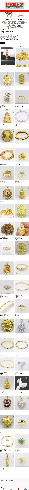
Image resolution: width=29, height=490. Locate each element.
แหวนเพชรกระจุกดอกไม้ (18, 182)
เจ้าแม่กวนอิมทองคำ (3, 469)
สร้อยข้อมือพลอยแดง (3, 164)
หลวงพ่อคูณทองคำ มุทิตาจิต (19, 257)
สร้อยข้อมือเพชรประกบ (18, 125)
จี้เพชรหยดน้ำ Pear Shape (19, 334)
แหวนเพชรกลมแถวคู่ (3, 257)
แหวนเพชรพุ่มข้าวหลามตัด (4, 296)
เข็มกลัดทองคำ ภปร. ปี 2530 (19, 238)
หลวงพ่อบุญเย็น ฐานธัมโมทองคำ (19, 220)
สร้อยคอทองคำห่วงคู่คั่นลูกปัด (4, 238)
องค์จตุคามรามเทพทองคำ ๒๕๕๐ (5, 334)
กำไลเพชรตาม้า (2, 373)
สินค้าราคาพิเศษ (16, 372)
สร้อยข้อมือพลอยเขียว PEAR (19, 354)
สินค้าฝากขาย (1, 105)
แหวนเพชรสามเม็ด (17, 315)
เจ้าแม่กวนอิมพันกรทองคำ (18, 88)
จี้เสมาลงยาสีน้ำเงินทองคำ (4, 412)
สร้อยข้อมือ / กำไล (16, 124)
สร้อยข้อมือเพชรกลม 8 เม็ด (4, 315)
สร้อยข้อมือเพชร (2, 354)
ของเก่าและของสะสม (2, 163)
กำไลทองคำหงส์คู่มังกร (3, 220)
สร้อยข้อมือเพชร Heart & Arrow (5, 450)
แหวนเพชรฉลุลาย (3, 182)
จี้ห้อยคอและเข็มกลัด (2, 430)
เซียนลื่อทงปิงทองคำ (3, 88)
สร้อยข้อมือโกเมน (17, 145)
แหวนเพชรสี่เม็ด (17, 469)
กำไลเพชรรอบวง (17, 296)
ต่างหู (15, 391)
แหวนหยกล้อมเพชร (17, 450)
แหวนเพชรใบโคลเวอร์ (3, 106)
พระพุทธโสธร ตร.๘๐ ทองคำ (4, 125)
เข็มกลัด (19, 237)
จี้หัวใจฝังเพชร (17, 412)
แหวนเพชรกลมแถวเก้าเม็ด (19, 106)
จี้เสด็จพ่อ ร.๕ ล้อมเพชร (3, 202)
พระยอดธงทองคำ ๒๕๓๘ (18, 202)
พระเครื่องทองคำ (2, 87)
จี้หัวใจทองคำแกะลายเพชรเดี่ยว (4, 431)
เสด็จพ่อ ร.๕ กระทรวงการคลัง (4, 145)
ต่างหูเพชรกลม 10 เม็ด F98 (19, 392)
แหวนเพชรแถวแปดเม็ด (18, 373)
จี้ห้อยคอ (16, 333)
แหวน (4, 105)
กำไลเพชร (16, 277)
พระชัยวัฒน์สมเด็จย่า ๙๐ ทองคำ (4, 392)
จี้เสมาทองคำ (2, 277)
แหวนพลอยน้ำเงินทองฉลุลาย (19, 431)
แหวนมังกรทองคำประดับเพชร (19, 164)
